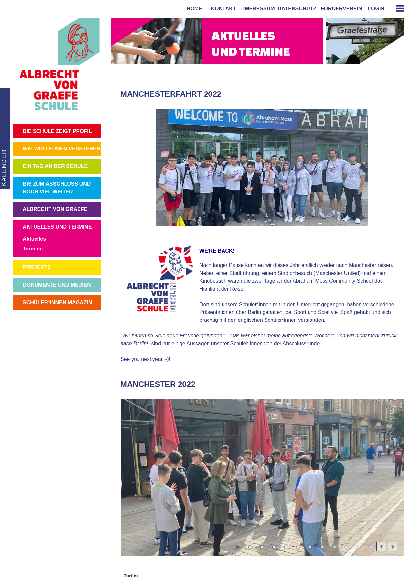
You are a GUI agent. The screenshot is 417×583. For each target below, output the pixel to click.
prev (381, 546)
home (193, 8)
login (376, 8)
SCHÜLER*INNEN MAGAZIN (57, 302)
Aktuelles (34, 239)
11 (358, 547)
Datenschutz (297, 8)
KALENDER (3, 167)
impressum (257, 8)
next (392, 546)
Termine (33, 248)
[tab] (397, 8)
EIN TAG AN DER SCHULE (55, 166)
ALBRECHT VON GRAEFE (55, 209)
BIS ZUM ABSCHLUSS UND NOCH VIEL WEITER (57, 187)
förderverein (340, 8)
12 (370, 547)
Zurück (131, 575)
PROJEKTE (37, 267)
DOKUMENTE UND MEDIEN (57, 285)
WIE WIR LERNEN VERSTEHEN (61, 148)
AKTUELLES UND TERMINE (57, 227)
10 (346, 547)
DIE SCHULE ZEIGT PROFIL (57, 131)
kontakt (222, 8)
